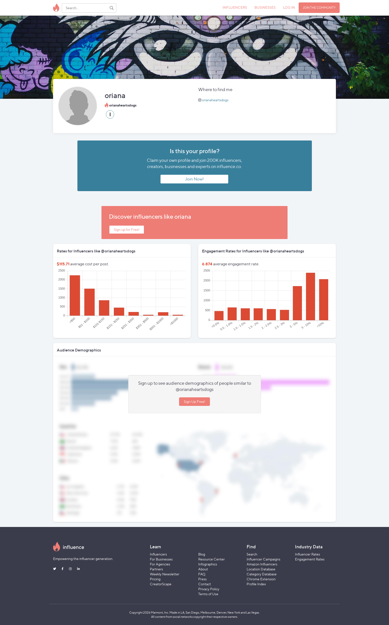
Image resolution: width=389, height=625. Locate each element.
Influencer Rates (307, 554)
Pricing (155, 579)
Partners (156, 569)
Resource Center (211, 559)
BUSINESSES (265, 7)
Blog (201, 554)
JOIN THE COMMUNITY (319, 7)
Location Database (261, 569)
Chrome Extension (261, 579)
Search (252, 554)
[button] (110, 114)
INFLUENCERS (235, 7)
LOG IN (289, 7)
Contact (204, 584)
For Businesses (161, 559)
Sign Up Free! (194, 401)
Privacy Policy (208, 589)
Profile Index (256, 584)
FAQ (201, 574)
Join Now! (194, 178)
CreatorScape (160, 584)
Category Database (262, 574)
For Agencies (160, 564)
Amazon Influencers (262, 564)
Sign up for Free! (126, 229)
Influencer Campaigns (263, 559)
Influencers (158, 554)
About (203, 569)
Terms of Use (208, 594)
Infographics (207, 564)
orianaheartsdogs (215, 100)
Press (202, 579)
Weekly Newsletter (164, 574)
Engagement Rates (309, 559)
